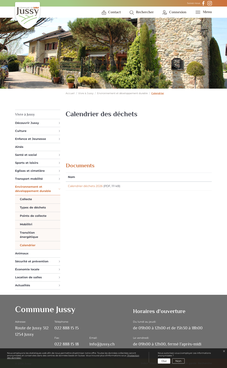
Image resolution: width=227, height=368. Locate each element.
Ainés (19, 147)
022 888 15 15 (66, 327)
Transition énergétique (29, 235)
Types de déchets (33, 207)
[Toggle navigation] (202, 12)
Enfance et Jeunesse (30, 139)
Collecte (26, 199)
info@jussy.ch (102, 344)
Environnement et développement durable (33, 189)
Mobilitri (26, 224)
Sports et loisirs (26, 163)
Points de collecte (33, 216)
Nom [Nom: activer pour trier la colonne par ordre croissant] (71, 177)
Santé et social (26, 155)
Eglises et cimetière (30, 170)
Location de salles (28, 277)
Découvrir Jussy (27, 123)
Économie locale (27, 269)
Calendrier (27, 246)
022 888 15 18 (66, 344)
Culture (20, 131)
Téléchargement (187, 186)
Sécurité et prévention (31, 261)
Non (178, 361)
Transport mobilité (29, 178)
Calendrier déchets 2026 (85, 186)
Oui (164, 361)
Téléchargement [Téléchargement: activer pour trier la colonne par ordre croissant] (177, 177)
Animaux (22, 253)
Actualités (22, 285)
